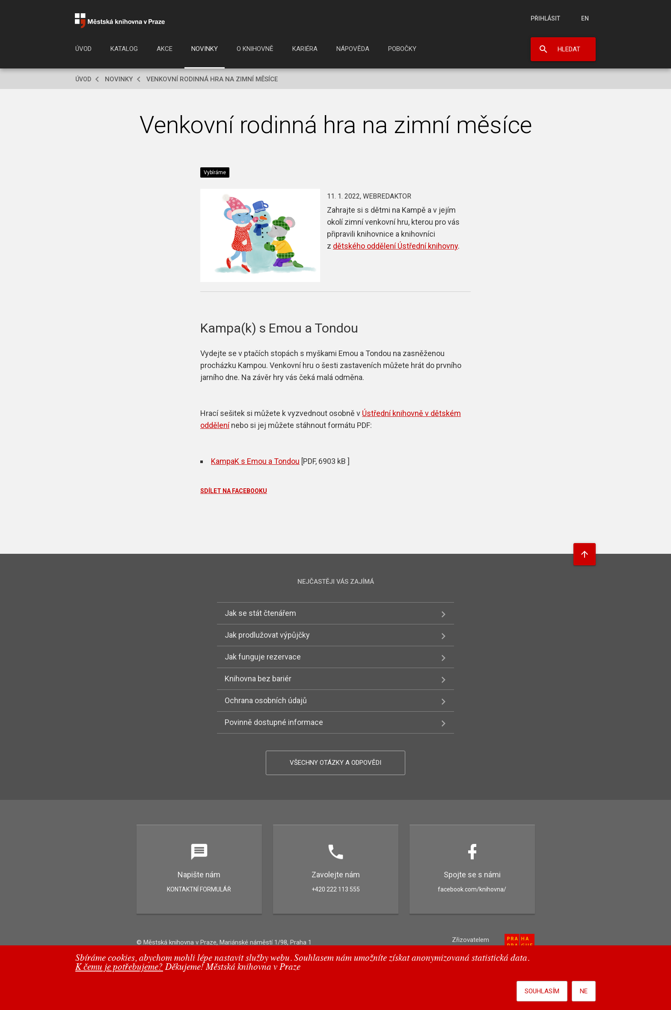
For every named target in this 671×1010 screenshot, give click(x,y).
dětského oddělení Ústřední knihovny (395, 245)
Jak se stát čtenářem (260, 613)
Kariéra (305, 49)
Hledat (569, 49)
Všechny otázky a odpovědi (335, 762)
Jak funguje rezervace (263, 656)
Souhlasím (542, 991)
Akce (164, 49)
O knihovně (255, 49)
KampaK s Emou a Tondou (255, 461)
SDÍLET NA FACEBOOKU (233, 490)
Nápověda (352, 49)
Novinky (204, 49)
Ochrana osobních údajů (266, 700)
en (585, 18)
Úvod (83, 49)
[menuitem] (83, 51)
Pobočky (402, 49)
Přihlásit (545, 18)
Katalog (124, 49)
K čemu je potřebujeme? (119, 967)
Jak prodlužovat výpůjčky (267, 634)
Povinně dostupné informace (274, 722)
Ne (584, 991)
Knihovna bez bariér (258, 678)
